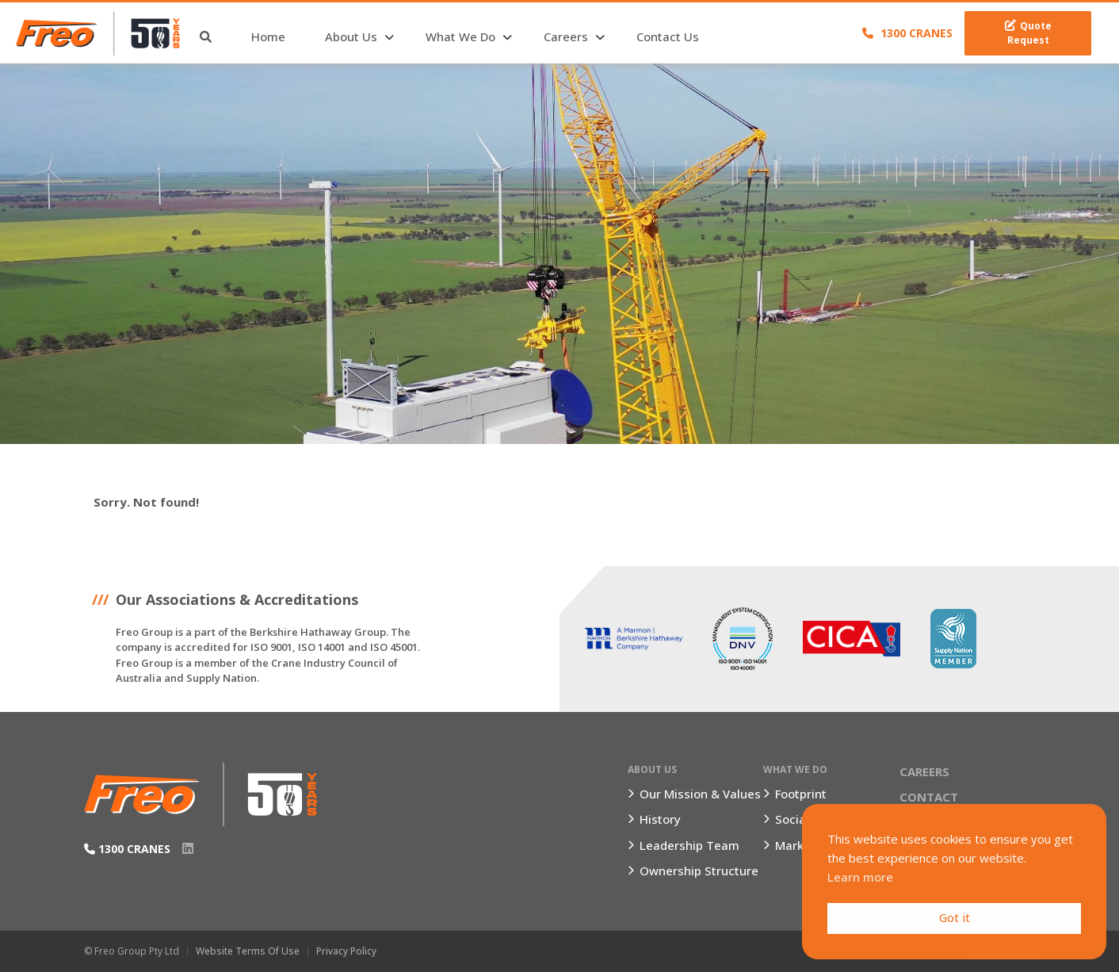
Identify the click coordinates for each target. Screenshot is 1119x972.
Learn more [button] (860, 877)
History (660, 819)
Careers (566, 36)
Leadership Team (689, 845)
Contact (928, 797)
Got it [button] (954, 917)
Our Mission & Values (700, 794)
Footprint (801, 794)
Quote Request (1028, 33)
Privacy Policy (346, 951)
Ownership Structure (699, 870)
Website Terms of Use (248, 951)
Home (268, 36)
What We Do (460, 36)
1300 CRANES (907, 32)
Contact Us (667, 36)
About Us (351, 36)
